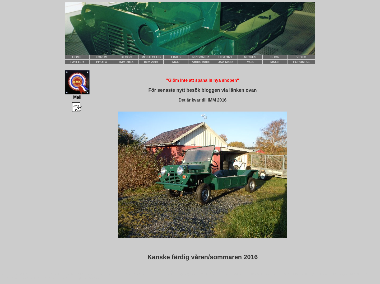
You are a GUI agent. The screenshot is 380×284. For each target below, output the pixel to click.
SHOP (274, 57)
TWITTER (77, 62)
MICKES (250, 57)
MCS (250, 62)
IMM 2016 (151, 62)
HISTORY (226, 57)
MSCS (275, 62)
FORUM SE (301, 62)
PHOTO (101, 62)
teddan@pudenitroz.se (82, 278)
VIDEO (301, 57)
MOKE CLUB (151, 57)
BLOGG (126, 57)
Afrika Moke (201, 62)
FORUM (102, 57)
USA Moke (225, 62)
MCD (175, 62)
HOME (77, 57)
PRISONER (200, 57)
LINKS (176, 57)
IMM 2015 (126, 62)
